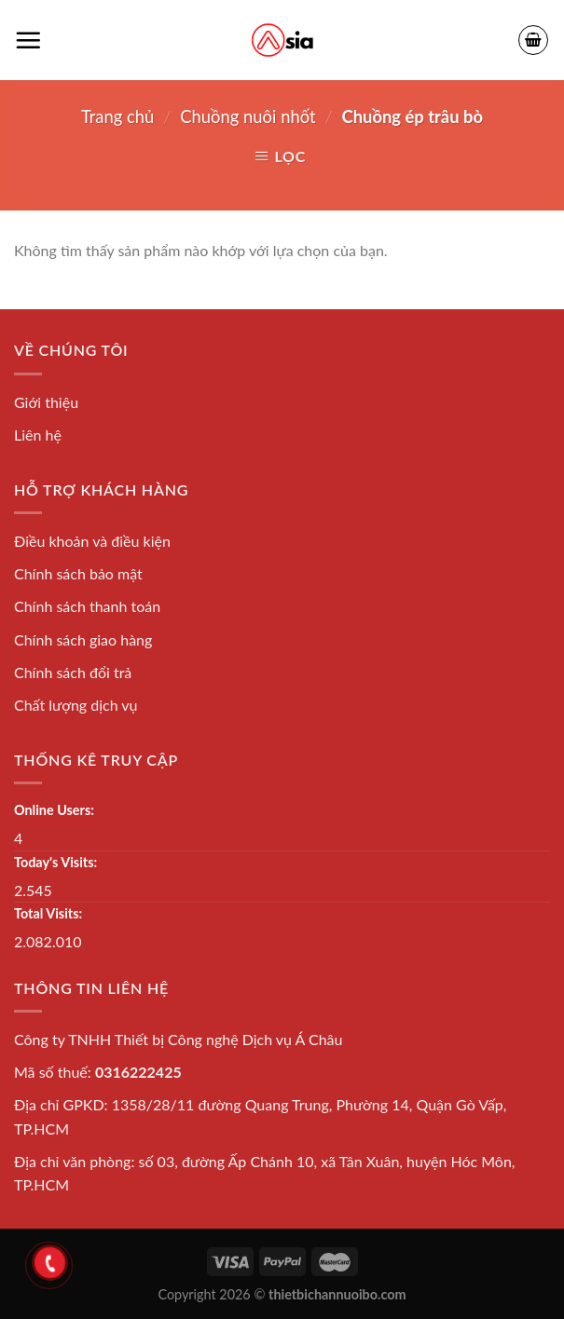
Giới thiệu (46, 402)
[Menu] (28, 40)
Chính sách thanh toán (87, 606)
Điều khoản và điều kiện (92, 541)
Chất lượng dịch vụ (76, 705)
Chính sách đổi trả (72, 672)
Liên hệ (38, 434)
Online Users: (54, 810)
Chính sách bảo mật (78, 573)
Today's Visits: (55, 862)
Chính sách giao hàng (83, 639)
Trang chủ (117, 116)
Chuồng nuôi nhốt (247, 116)
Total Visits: (48, 913)
